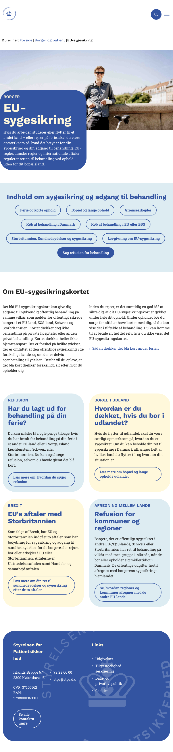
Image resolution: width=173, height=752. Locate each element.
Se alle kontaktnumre (26, 718)
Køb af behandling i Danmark (50, 224)
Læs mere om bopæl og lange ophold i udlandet (124, 474)
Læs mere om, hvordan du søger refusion (39, 479)
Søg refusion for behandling (86, 252)
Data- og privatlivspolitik (108, 681)
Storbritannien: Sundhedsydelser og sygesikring (52, 238)
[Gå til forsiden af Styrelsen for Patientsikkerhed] (8, 14)
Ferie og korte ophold (38, 210)
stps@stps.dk (65, 679)
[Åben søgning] (156, 14)
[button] (168, 14)
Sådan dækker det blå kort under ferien (125, 348)
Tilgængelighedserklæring (108, 668)
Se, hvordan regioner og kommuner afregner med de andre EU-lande (123, 592)
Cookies (101, 690)
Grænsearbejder (138, 210)
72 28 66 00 (63, 672)
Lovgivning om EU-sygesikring (134, 238)
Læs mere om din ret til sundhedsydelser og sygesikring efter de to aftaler (40, 585)
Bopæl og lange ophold (90, 210)
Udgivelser (104, 658)
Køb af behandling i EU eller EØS (118, 224)
